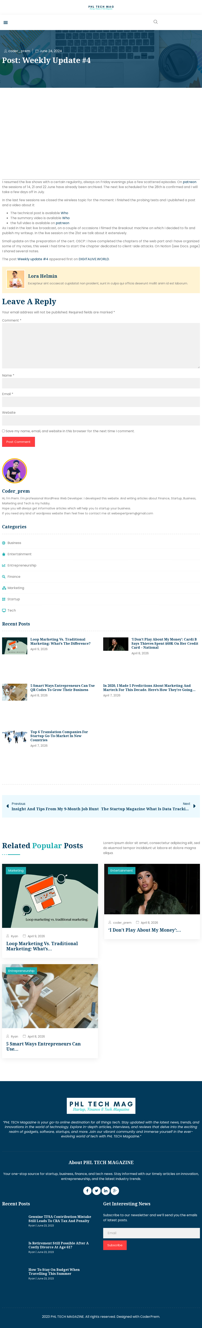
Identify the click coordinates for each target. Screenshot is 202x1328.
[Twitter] (96, 1191)
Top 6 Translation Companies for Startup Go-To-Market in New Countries (59, 736)
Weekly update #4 (32, 259)
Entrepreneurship (21, 971)
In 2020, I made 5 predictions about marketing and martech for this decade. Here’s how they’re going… (149, 687)
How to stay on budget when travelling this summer (54, 1271)
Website (9, 412)
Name (8, 375)
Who (64, 213)
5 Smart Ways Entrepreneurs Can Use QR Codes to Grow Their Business (62, 687)
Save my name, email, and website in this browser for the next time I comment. (70, 431)
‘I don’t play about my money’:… (144, 930)
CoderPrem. (150, 1316)
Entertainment (121, 870)
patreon (189, 182)
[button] (5, 22)
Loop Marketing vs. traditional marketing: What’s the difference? (60, 641)
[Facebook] (87, 1191)
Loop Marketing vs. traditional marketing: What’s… (42, 946)
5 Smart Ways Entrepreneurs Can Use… (43, 1046)
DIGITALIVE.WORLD (94, 259)
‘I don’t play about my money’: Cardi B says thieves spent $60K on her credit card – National (164, 643)
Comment (11, 320)
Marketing (16, 870)
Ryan (14, 936)
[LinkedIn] (106, 1191)
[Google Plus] (115, 1191)
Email (7, 394)
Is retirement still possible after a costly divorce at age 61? (59, 1245)
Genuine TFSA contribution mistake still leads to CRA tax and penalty (60, 1218)
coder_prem (122, 923)
